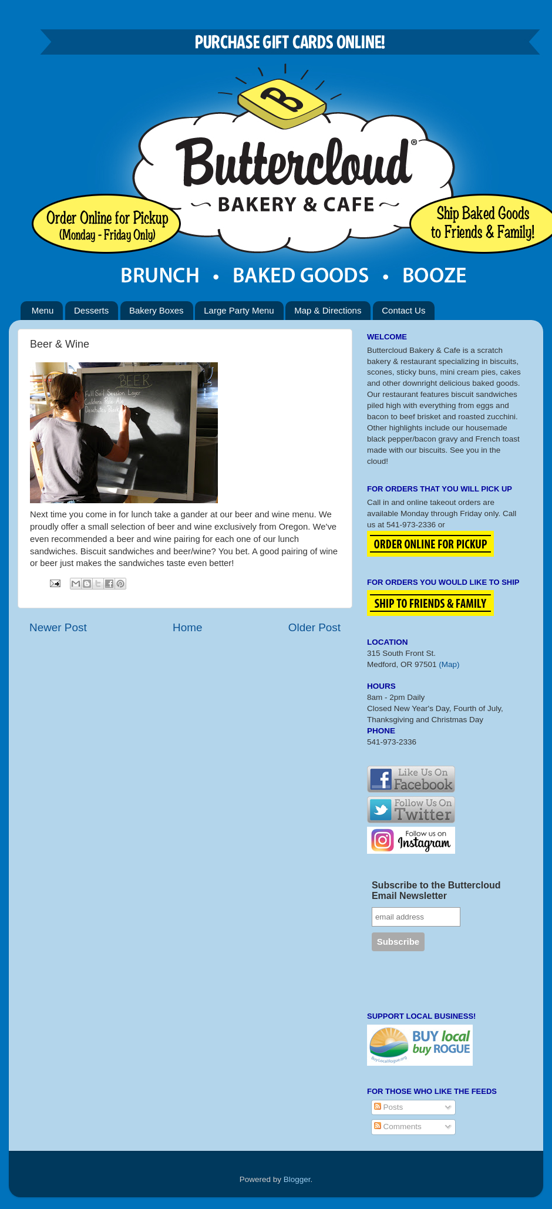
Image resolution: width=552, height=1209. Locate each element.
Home (187, 627)
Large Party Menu (239, 310)
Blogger (297, 1179)
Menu (43, 310)
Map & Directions (327, 310)
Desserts (91, 310)
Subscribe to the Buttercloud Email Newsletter (436, 890)
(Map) (449, 664)
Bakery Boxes (156, 310)
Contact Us (403, 310)
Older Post (314, 627)
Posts (388, 1107)
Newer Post (58, 627)
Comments (398, 1126)
